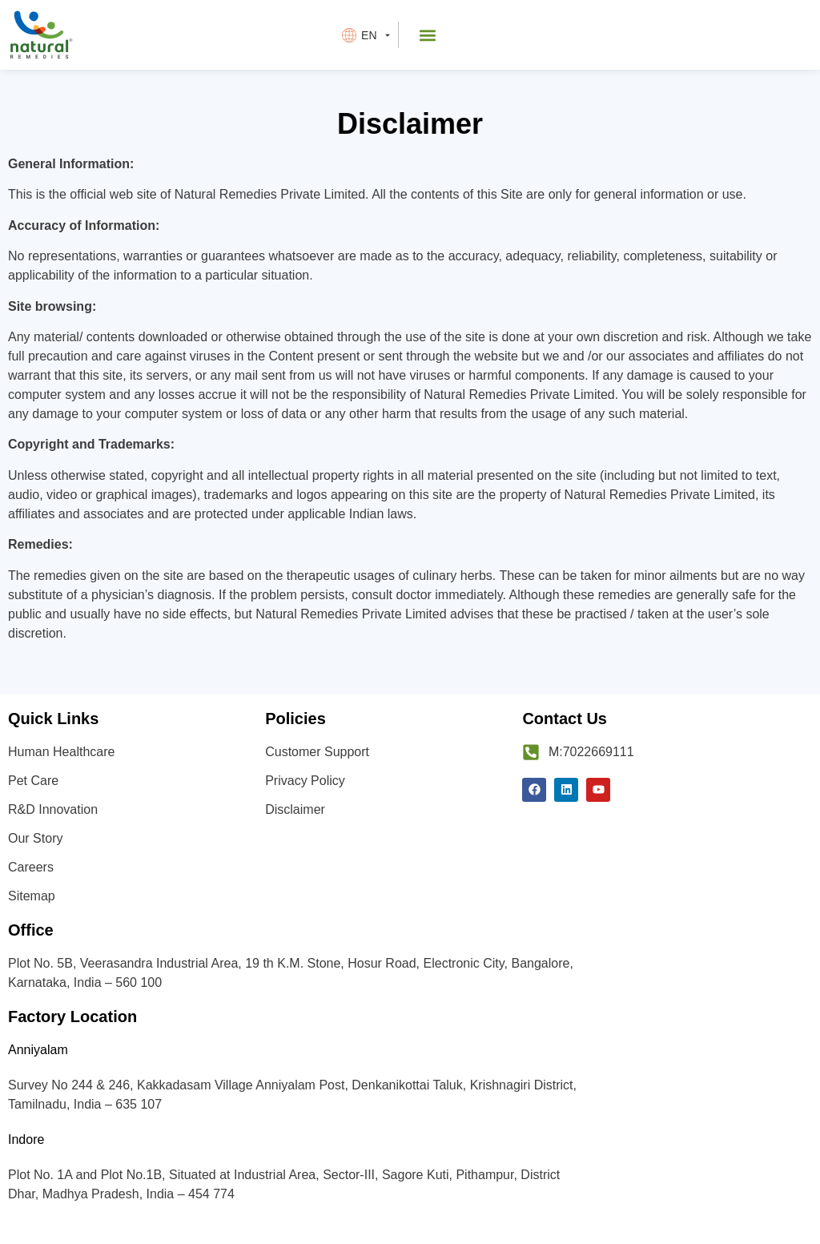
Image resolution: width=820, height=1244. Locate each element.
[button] (428, 35)
